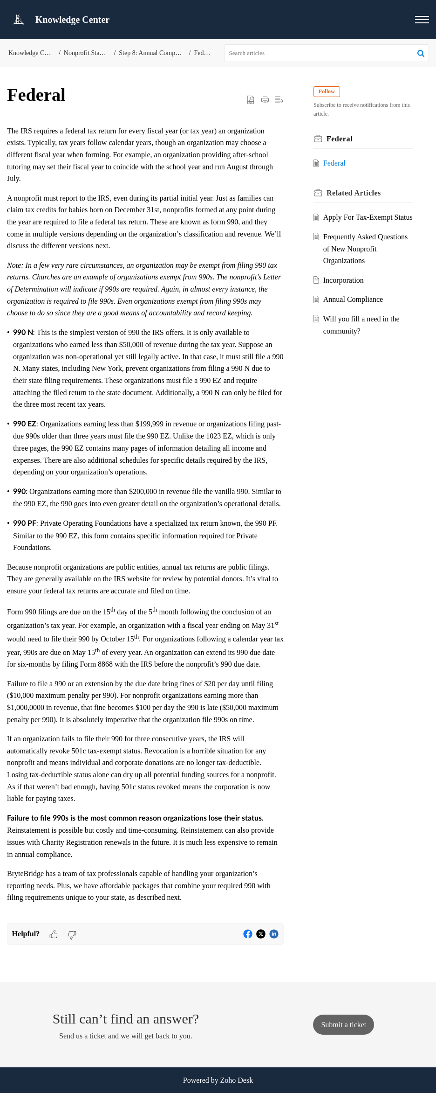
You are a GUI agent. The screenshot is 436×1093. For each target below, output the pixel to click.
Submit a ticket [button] (343, 1025)
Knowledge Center (32, 52)
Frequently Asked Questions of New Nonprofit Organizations (365, 249)
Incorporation (343, 280)
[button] (422, 19)
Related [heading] (354, 193)
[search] (326, 53)
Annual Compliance (353, 299)
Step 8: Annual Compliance (155, 52)
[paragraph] (145, 524)
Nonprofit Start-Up (89, 52)
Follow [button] (327, 91)
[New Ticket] (343, 1025)
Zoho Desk (236, 1080)
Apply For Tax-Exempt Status (368, 217)
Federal (203, 52)
